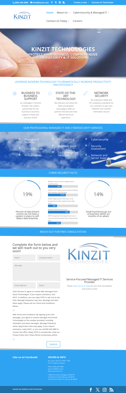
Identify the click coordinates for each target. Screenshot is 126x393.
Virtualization (32, 155)
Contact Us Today (56, 21)
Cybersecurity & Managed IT (90, 13)
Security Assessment (98, 147)
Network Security (101, 94)
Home (50, 13)
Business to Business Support (30, 96)
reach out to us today (81, 286)
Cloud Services (33, 148)
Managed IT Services (31, 140)
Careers (77, 21)
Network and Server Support (100, 156)
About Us (62, 13)
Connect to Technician (102, 2)
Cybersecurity (99, 139)
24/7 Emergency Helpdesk (68, 154)
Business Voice (67, 146)
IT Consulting (66, 139)
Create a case (80, 2)
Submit (53, 344)
